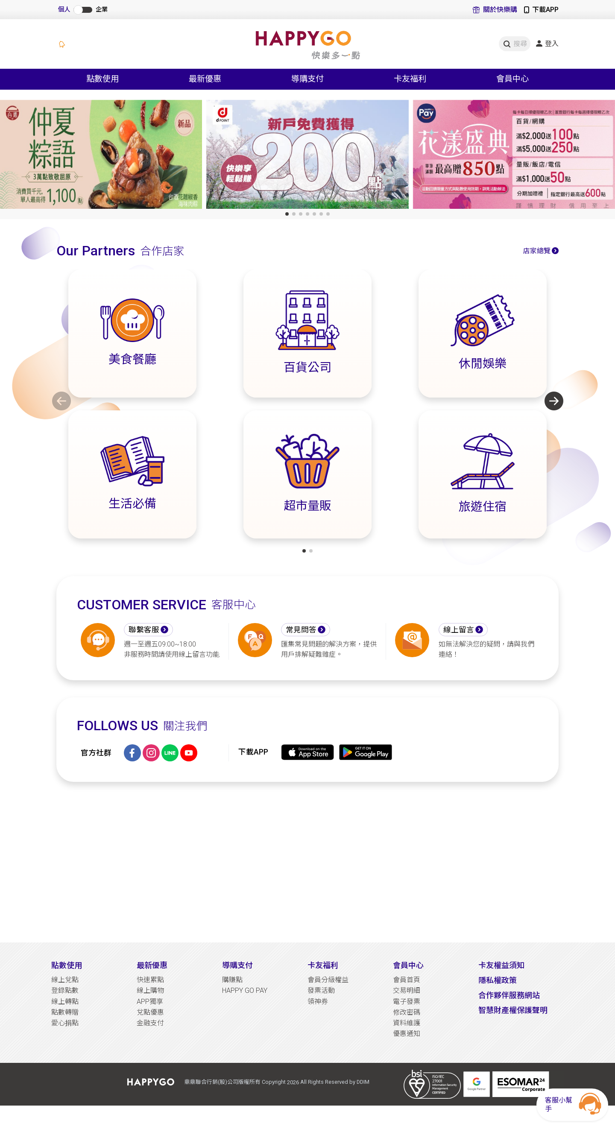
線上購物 (150, 990)
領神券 (318, 1002)
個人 (64, 9)
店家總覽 (537, 251)
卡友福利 (323, 965)
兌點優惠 (150, 1012)
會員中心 (408, 965)
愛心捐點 (65, 1023)
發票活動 (321, 990)
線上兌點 (65, 980)
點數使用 (66, 965)
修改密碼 (406, 1012)
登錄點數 (65, 990)
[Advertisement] (307, 862)
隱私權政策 (497, 980)
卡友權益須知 (501, 965)
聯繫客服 (144, 630)
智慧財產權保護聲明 (513, 1010)
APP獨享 (150, 1002)
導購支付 (237, 965)
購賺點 (232, 980)
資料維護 (406, 1023)
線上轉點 (65, 1002)
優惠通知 (406, 1034)
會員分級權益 (328, 980)
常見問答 (301, 630)
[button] (287, 214)
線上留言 (458, 630)
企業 (102, 9)
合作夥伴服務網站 (509, 995)
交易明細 (406, 990)
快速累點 (150, 980)
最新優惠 (152, 965)
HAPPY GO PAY (244, 990)
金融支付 (150, 1023)
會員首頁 (406, 980)
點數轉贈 (65, 1012)
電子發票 (406, 1002)
